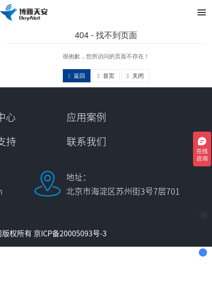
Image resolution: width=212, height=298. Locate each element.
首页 (106, 75)
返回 (76, 75)
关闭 (135, 75)
